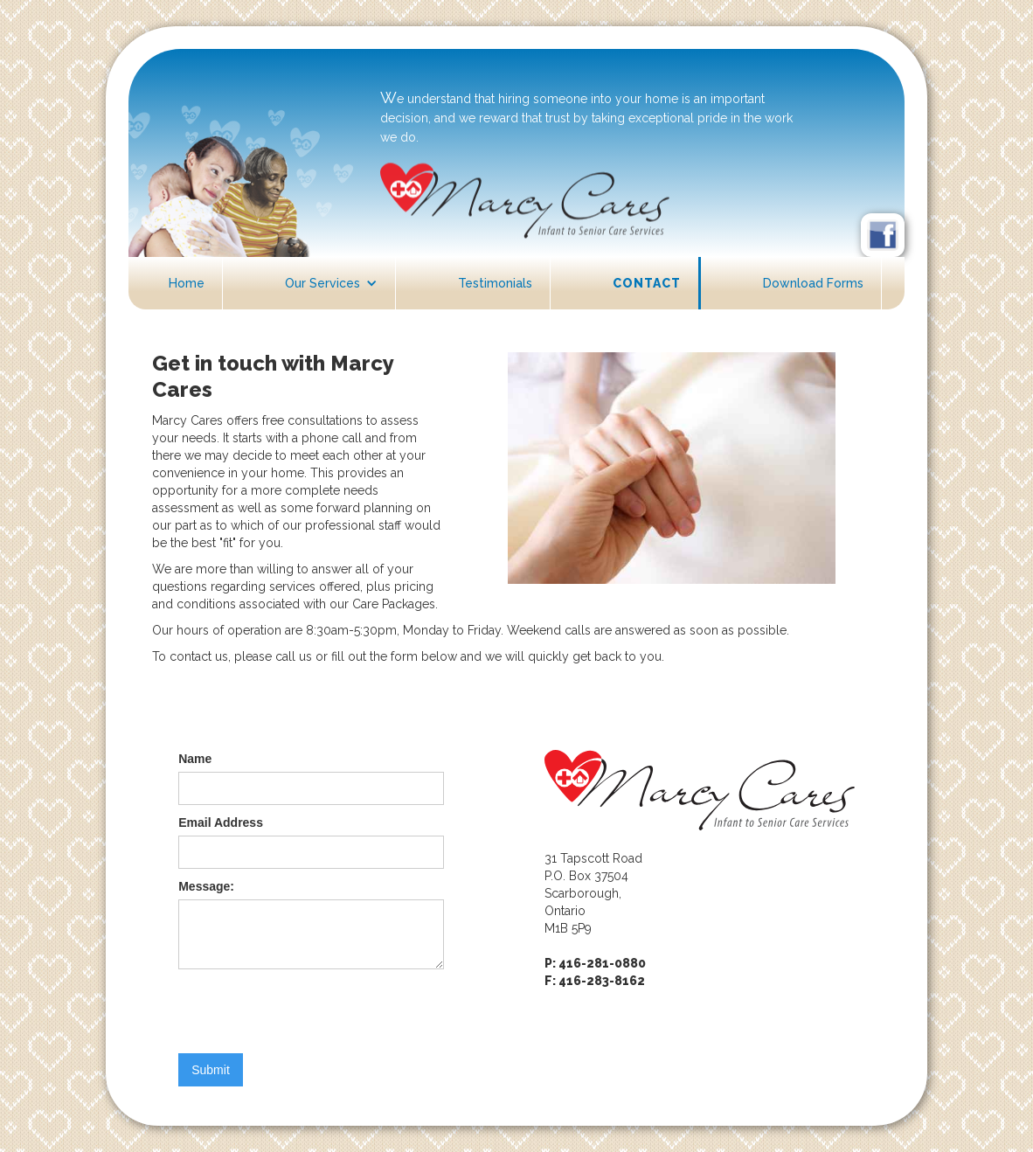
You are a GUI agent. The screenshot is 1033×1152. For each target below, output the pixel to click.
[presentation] (311, 1012)
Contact (647, 283)
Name (194, 759)
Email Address (220, 822)
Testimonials (495, 283)
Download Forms (813, 283)
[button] (331, 283)
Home (187, 283)
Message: (206, 886)
